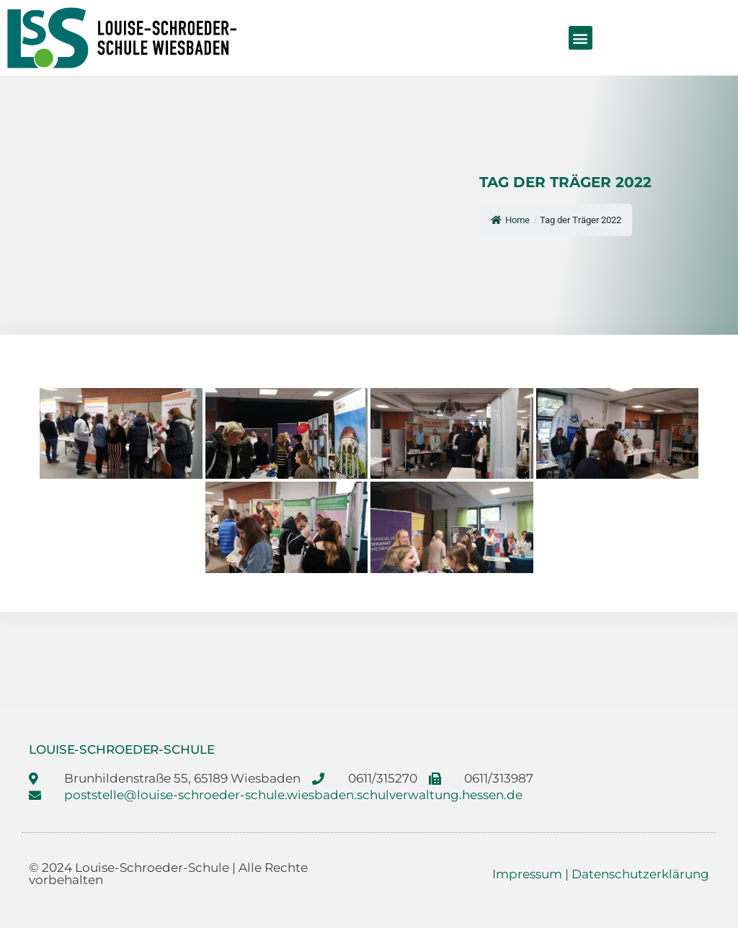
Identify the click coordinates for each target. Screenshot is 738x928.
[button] (580, 38)
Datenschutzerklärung (640, 874)
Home (510, 220)
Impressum (527, 874)
